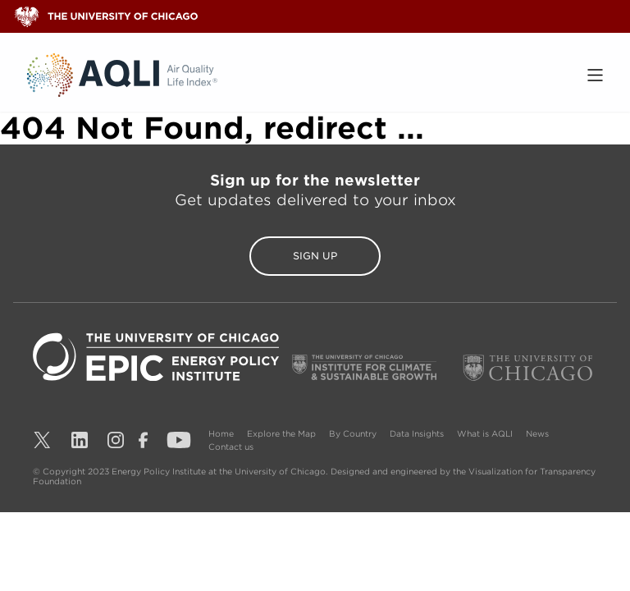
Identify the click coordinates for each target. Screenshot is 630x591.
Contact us (230, 446)
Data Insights (417, 433)
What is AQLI (485, 433)
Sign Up (315, 256)
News (537, 433)
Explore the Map (281, 433)
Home (221, 433)
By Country (353, 433)
